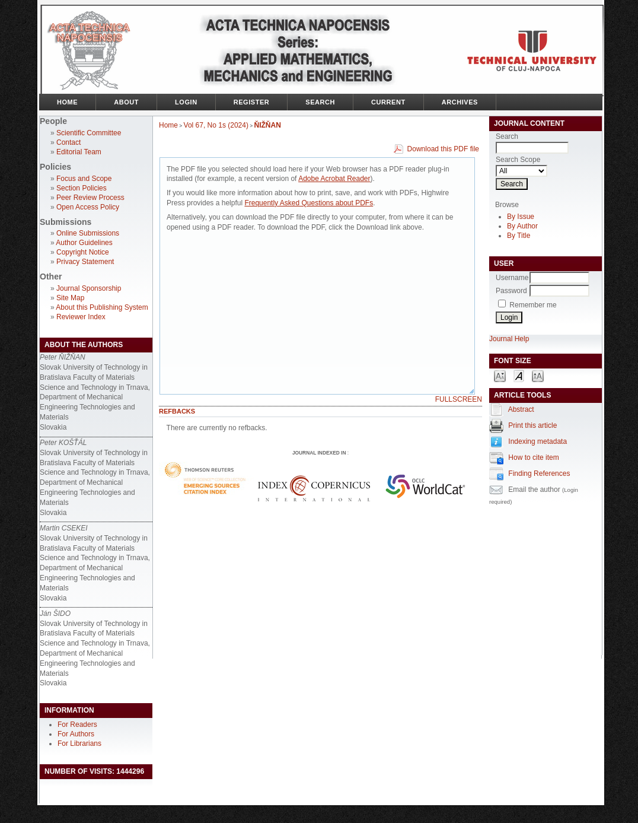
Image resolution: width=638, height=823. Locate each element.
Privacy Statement (85, 262)
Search (320, 102)
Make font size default (519, 375)
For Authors (76, 734)
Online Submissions (87, 233)
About (126, 102)
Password (511, 291)
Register (252, 102)
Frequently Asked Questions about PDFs (308, 203)
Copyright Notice (82, 252)
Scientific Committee (88, 133)
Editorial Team (78, 152)
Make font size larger (538, 375)
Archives (460, 102)
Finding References (539, 473)
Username (512, 278)
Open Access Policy (87, 207)
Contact (68, 142)
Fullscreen (458, 399)
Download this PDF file (443, 149)
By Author (522, 226)
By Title (518, 235)
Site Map (70, 298)
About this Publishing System (102, 307)
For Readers (77, 724)
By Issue (520, 216)
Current (388, 102)
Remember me (532, 305)
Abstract (521, 409)
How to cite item (533, 457)
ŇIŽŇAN (267, 125)
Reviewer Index (81, 317)
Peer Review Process (90, 197)
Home (67, 102)
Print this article (532, 425)
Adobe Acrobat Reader (334, 178)
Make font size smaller (500, 375)
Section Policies (81, 188)
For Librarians (79, 743)
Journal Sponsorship (88, 288)
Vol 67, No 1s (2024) (216, 125)
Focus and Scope (83, 178)
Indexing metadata (537, 441)
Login (186, 102)
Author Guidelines (84, 243)
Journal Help (509, 339)
